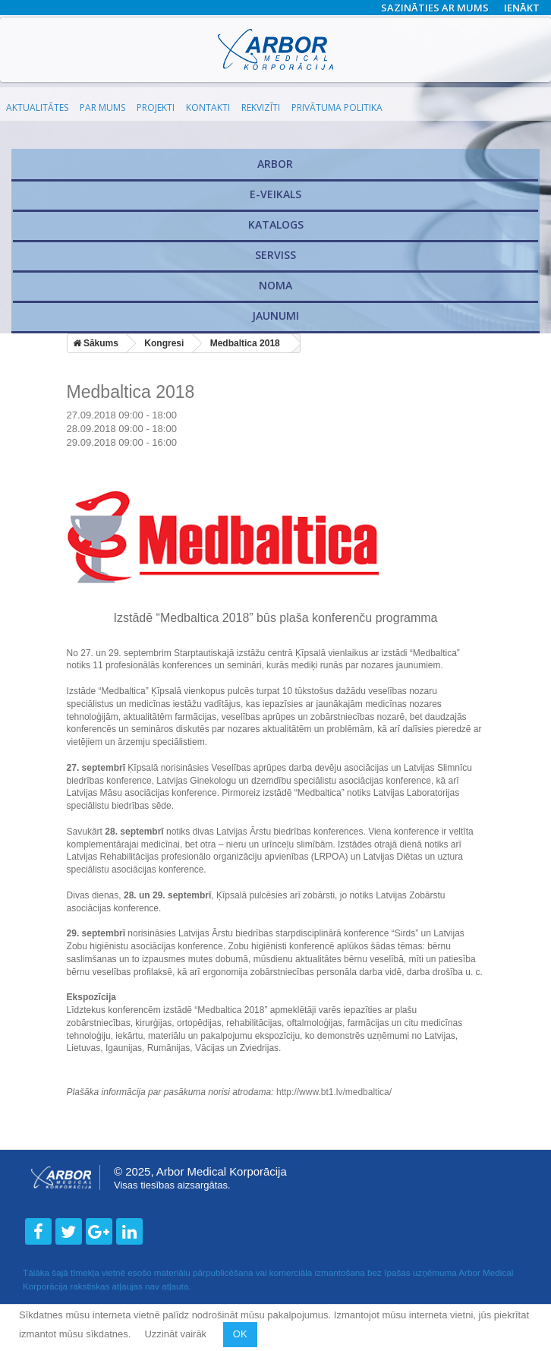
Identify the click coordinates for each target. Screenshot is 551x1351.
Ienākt (522, 7)
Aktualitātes (37, 107)
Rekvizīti (260, 107)
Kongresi (164, 343)
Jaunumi (275, 315)
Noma (275, 285)
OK (240, 1334)
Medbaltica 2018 (245, 343)
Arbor (275, 163)
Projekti (156, 107)
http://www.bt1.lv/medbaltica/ (334, 1092)
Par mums (102, 107)
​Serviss (275, 255)
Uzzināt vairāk (176, 1334)
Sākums (95, 343)
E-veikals (275, 194)
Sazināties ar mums (435, 7)
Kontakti (208, 107)
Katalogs (276, 224)
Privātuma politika (337, 107)
